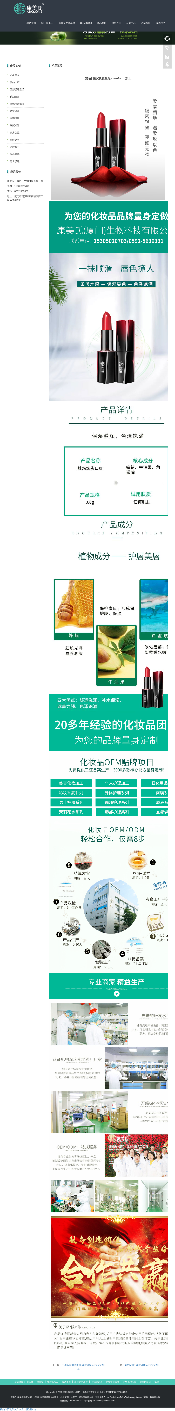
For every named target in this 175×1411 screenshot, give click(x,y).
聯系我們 (160, 23)
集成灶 (30, 1382)
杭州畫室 (66, 1382)
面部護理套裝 (17, 89)
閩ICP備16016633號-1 (118, 1392)
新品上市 (14, 82)
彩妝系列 (14, 147)
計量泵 (40, 1382)
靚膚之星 (14, 132)
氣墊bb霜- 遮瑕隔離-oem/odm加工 (143, 1365)
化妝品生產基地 (66, 23)
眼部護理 (14, 118)
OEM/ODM (86, 23)
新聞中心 (131, 23)
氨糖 (156, 1382)
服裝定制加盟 (81, 1382)
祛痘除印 (14, 111)
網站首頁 (31, 23)
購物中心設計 (112, 1382)
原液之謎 (14, 139)
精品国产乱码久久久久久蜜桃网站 (18, 1409)
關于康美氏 (47, 23)
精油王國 (14, 96)
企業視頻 (146, 23)
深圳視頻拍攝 (129, 1382)
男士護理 (14, 161)
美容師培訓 (145, 1382)
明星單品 (14, 75)
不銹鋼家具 (96, 1382)
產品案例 (101, 23)
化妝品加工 (52, 1382)
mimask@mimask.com (104, 1401)
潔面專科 (14, 154)
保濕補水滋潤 (17, 103)
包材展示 (116, 23)
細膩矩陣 (14, 125)
